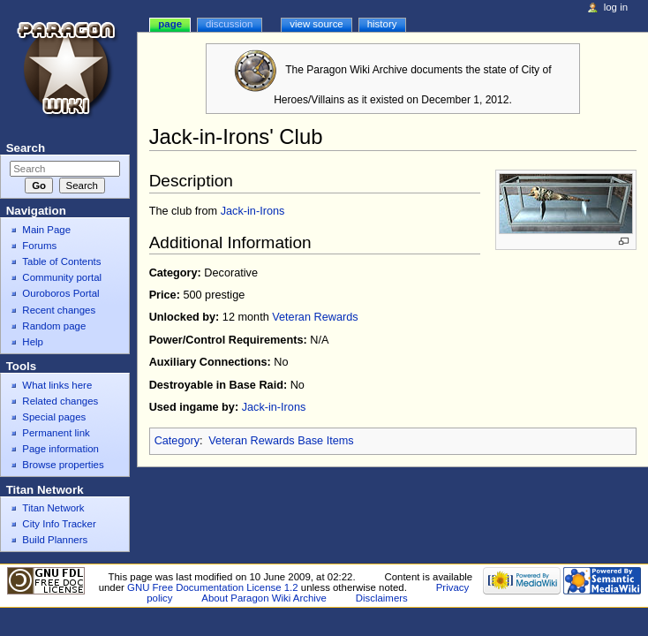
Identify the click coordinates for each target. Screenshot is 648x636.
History (382, 24)
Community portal (62, 277)
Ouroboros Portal (60, 293)
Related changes (60, 401)
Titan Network (53, 508)
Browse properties (62, 464)
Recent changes (58, 310)
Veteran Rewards (315, 317)
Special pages (54, 417)
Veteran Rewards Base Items (280, 441)
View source (316, 24)
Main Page (46, 229)
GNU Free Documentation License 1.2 (212, 587)
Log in (616, 7)
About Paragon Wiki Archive (264, 598)
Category (177, 441)
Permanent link (55, 433)
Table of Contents (61, 261)
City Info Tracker (58, 524)
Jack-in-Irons (253, 211)
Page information (60, 448)
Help (32, 342)
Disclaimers (382, 598)
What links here (57, 385)
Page (170, 24)
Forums (39, 245)
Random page (54, 326)
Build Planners (54, 539)
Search (25, 148)
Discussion (229, 24)
